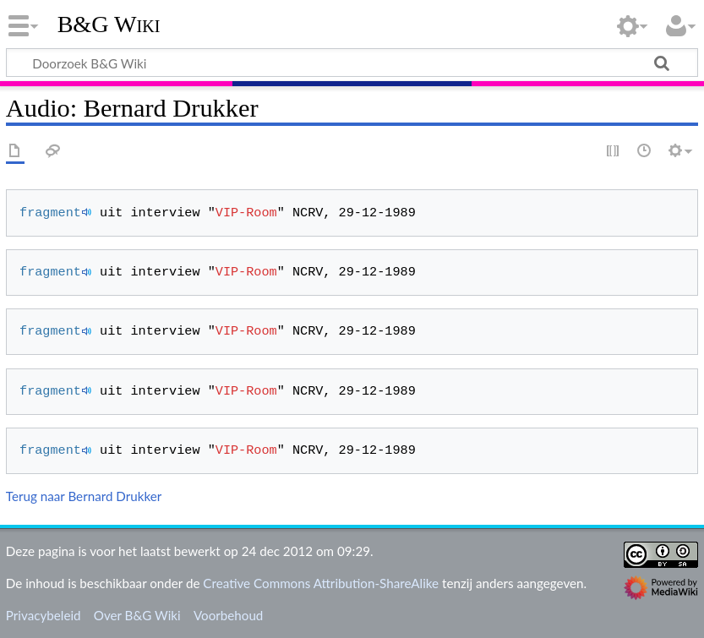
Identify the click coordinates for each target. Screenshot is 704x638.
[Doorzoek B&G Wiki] (352, 62)
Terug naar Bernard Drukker (83, 496)
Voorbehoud (228, 615)
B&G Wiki (109, 24)
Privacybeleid (43, 615)
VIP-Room (246, 212)
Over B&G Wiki (137, 615)
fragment (50, 212)
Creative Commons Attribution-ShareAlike (321, 583)
